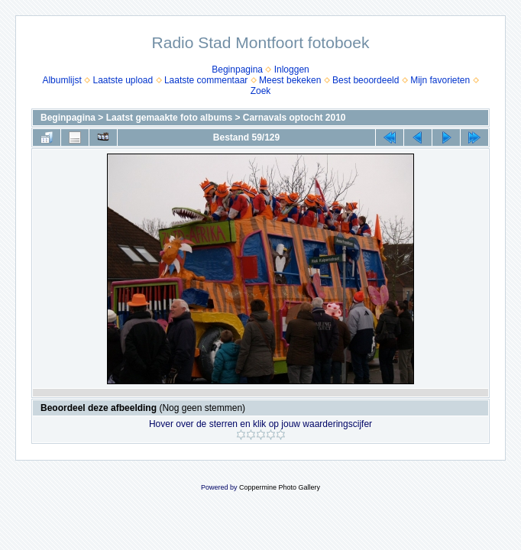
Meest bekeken (290, 80)
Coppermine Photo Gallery (279, 487)
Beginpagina (237, 69)
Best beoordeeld (365, 80)
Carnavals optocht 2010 (294, 117)
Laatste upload (122, 80)
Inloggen (291, 69)
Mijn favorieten (440, 80)
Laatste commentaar (206, 80)
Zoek (261, 91)
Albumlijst (61, 80)
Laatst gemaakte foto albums (169, 117)
